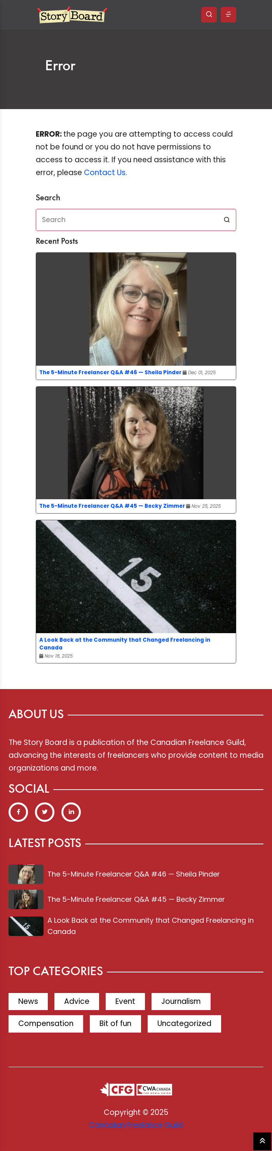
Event (125, 1001)
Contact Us (105, 172)
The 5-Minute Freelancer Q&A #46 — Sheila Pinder (110, 372)
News (28, 1001)
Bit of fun (115, 1023)
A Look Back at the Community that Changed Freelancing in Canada (124, 643)
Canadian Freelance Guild (136, 1125)
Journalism (181, 1001)
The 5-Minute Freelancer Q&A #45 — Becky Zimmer (112, 506)
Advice (76, 1001)
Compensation (45, 1023)
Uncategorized (184, 1023)
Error (60, 66)
